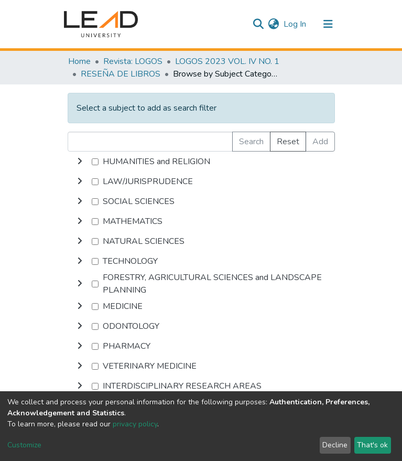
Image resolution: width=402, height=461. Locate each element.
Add (320, 141)
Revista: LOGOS (132, 61)
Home (79, 61)
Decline (334, 445)
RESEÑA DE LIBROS (120, 74)
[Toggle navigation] (328, 24)
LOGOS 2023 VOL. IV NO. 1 (227, 61)
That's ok (372, 445)
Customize (24, 445)
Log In (295, 24)
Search (251, 141)
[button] (273, 24)
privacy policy (135, 424)
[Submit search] (258, 24)
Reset (288, 141)
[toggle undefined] (80, 161)
